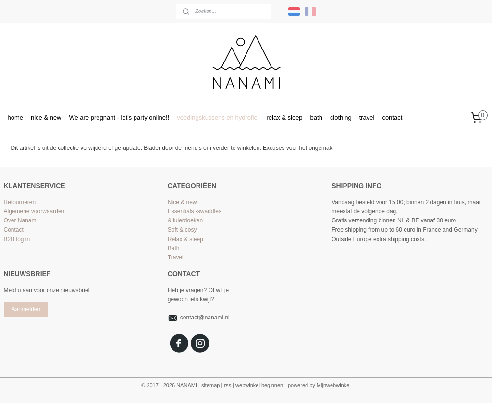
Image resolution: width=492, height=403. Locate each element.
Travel (176, 257)
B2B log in (17, 239)
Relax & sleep (185, 239)
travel (367, 117)
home (15, 117)
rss (227, 385)
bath (316, 117)
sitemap (210, 385)
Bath (174, 248)
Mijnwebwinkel (334, 385)
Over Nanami (21, 220)
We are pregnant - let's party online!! (119, 117)
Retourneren (20, 202)
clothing (341, 117)
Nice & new (182, 202)
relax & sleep (285, 117)
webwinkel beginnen (259, 385)
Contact (14, 229)
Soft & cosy (182, 229)
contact (392, 117)
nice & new (46, 117)
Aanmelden (25, 309)
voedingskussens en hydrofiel (217, 117)
